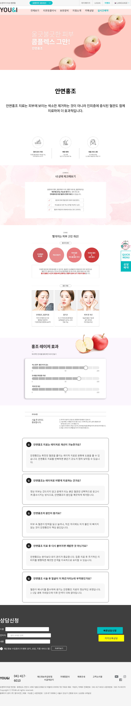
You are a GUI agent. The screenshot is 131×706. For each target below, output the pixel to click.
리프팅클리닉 (49, 10)
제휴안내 (81, 676)
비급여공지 (49, 679)
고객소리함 (97, 676)
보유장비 (64, 10)
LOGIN (97, 3)
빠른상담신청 (110, 630)
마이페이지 (85, 3)
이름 (2, 629)
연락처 (3, 635)
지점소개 (77, 10)
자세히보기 (59, 648)
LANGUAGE (120, 2)
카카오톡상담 (111, 638)
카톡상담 (89, 10)
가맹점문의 (65, 676)
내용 (2, 641)
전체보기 (35, 10)
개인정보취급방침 (44, 676)
